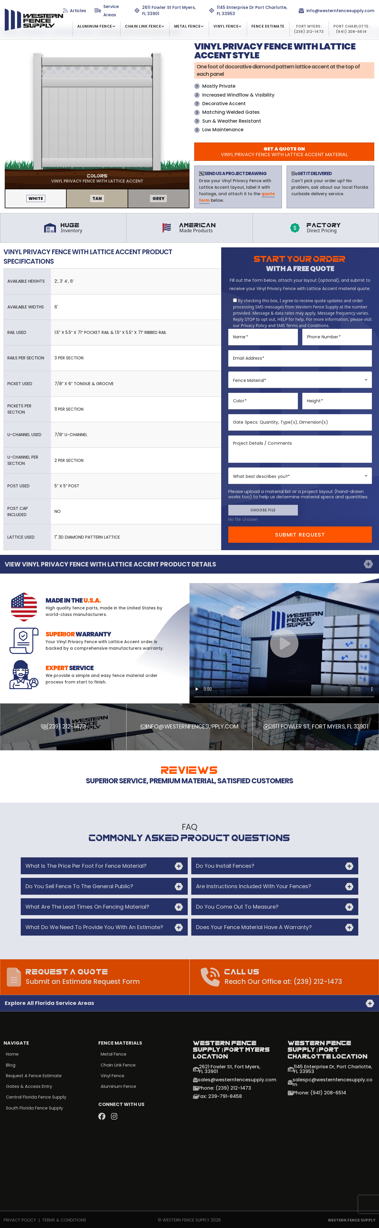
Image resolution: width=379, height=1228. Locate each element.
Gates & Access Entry (29, 1086)
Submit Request (300, 533)
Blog (10, 1064)
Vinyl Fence (113, 1075)
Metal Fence (114, 1053)
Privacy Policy (20, 1219)
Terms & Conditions (64, 1219)
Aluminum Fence (119, 1086)
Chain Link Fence (118, 1064)
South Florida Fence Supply (35, 1108)
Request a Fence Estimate (35, 1075)
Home (12, 1053)
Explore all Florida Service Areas (49, 1002)
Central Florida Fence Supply (37, 1097)
